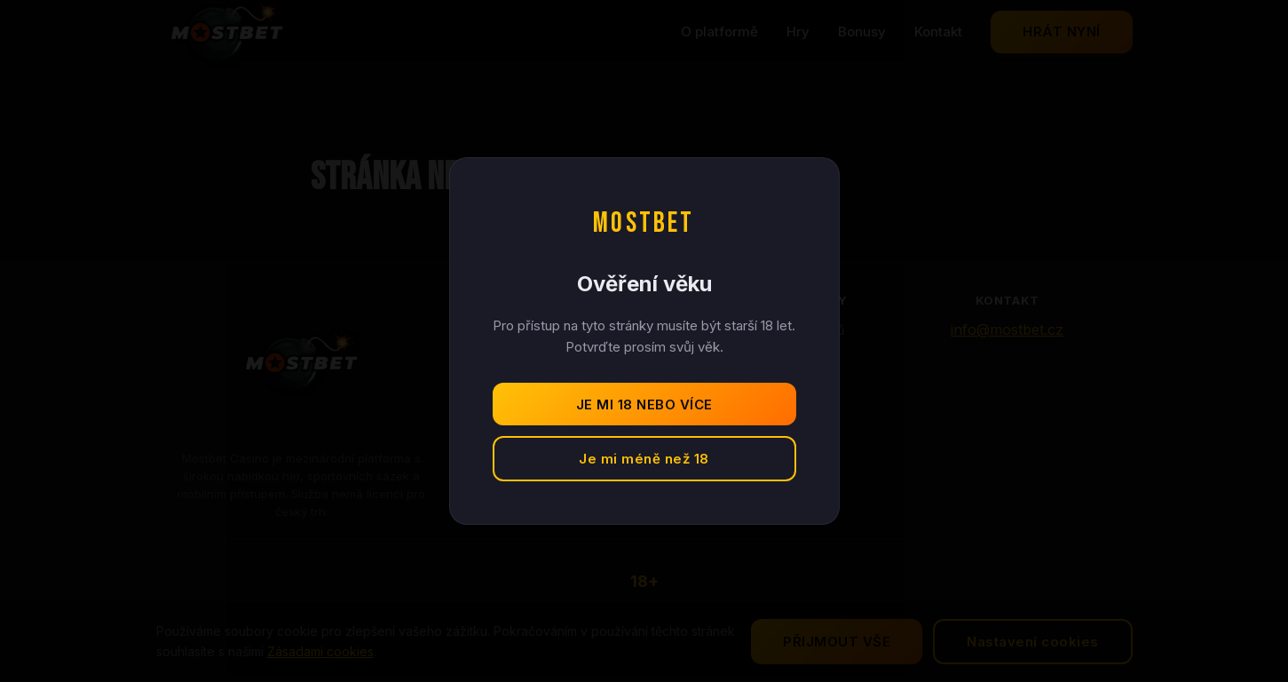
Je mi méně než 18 (644, 458)
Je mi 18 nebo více (644, 404)
